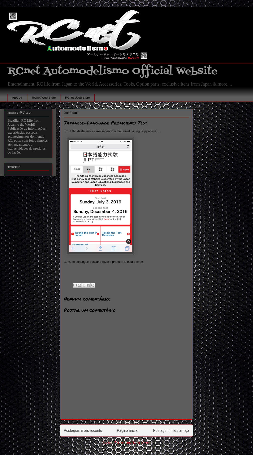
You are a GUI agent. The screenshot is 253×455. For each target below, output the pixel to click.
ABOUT (17, 97)
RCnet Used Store (77, 97)
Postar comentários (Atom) (132, 442)
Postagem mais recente (83, 430)
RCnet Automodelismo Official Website (112, 71)
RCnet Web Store (44, 97)
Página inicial (127, 430)
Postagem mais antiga (171, 430)
